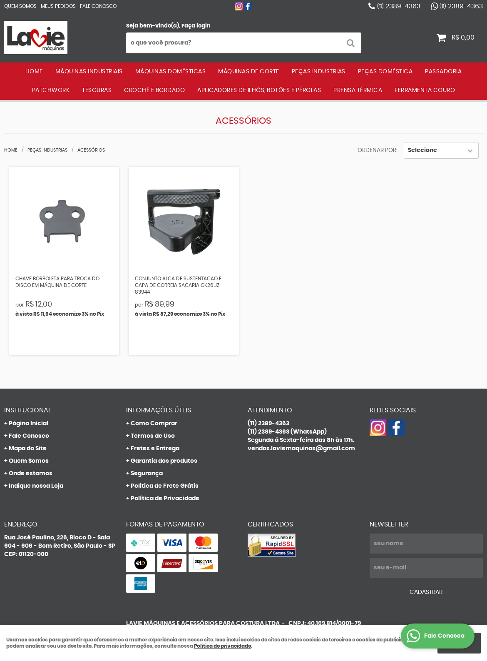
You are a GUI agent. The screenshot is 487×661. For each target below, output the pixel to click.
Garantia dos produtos (164, 461)
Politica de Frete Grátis (165, 486)
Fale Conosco (98, 6)
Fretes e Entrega (155, 448)
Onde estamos (30, 473)
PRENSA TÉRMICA (357, 90)
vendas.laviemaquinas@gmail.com (301, 448)
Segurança (147, 473)
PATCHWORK (51, 90)
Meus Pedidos (58, 6)
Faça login (196, 26)
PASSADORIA (443, 72)
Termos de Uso (153, 436)
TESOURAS (97, 90)
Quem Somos (20, 6)
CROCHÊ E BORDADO (154, 90)
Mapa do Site (28, 448)
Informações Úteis (158, 410)
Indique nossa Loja (36, 486)
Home (34, 72)
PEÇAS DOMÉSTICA (385, 72)
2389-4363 (398, 6)
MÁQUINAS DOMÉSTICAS (170, 72)
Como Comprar (154, 424)
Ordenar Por (377, 150)
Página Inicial (28, 424)
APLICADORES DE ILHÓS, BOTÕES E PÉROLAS (259, 90)
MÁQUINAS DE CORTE (248, 72)
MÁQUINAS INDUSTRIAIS (89, 72)
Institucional (27, 410)
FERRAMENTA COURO (425, 90)
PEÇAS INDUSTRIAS (318, 72)
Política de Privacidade (165, 498)
